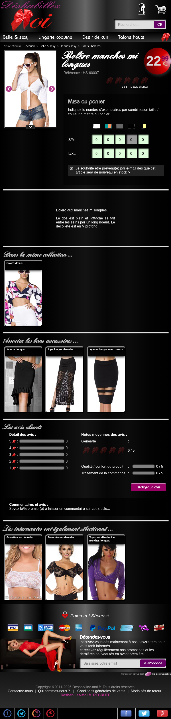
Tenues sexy (68, 46)
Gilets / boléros (90, 46)
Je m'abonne (152, 663)
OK (159, 25)
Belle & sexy (47, 46)
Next (51, 89)
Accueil (30, 46)
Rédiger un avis (148, 487)
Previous (8, 89)
